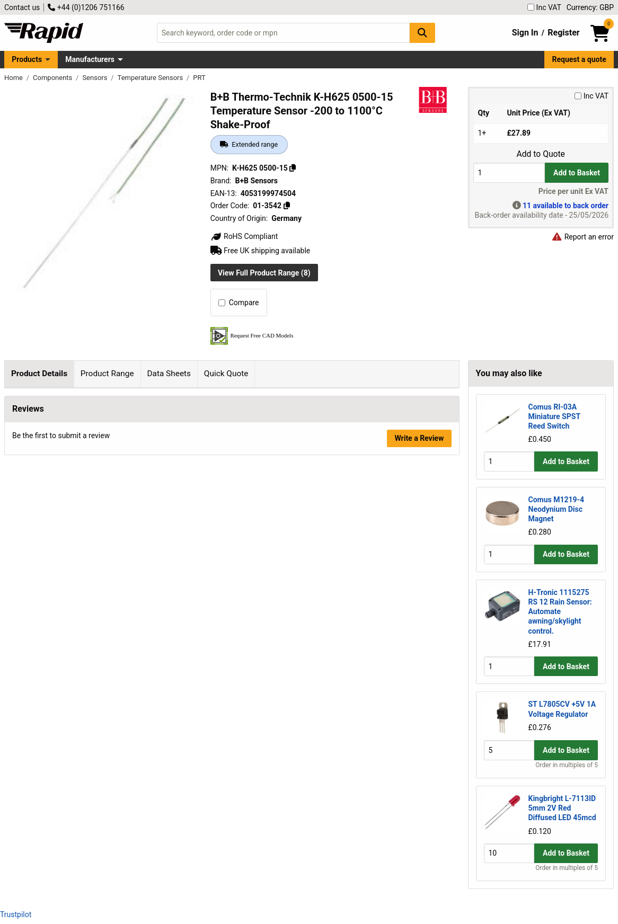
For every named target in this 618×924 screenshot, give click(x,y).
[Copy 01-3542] (286, 205)
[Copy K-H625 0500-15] (292, 168)
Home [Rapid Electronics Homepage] (14, 78)
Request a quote (579, 59)
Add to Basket (576, 172)
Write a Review (419, 607)
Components (53, 78)
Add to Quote (541, 154)
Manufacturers (89, 59)
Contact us (22, 7)
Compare (238, 302)
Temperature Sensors (151, 78)
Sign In (525, 33)
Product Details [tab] (39, 373)
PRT (199, 78)
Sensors (95, 78)
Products (27, 59)
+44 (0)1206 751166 (86, 7)
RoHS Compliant (244, 236)
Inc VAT (544, 7)
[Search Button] (422, 32)
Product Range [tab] (107, 373)
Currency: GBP (590, 7)
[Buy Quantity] (509, 172)
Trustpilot (15, 914)
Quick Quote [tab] (226, 373)
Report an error (582, 237)
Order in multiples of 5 (566, 765)
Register (563, 33)
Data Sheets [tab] (169, 373)
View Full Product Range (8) (264, 273)
